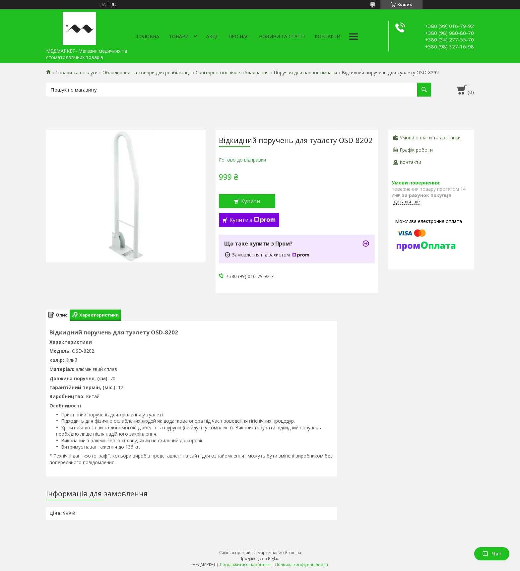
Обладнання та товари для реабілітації (146, 73)
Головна (148, 36)
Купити (250, 201)
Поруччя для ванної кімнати (305, 73)
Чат (491, 553)
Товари (179, 36)
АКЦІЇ (212, 36)
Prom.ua (293, 552)
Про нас (238, 36)
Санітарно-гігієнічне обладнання (232, 73)
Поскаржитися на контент (245, 564)
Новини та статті (282, 36)
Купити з (252, 220)
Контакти (327, 36)
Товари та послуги (76, 73)
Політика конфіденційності (301, 564)
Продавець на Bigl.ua (260, 558)
